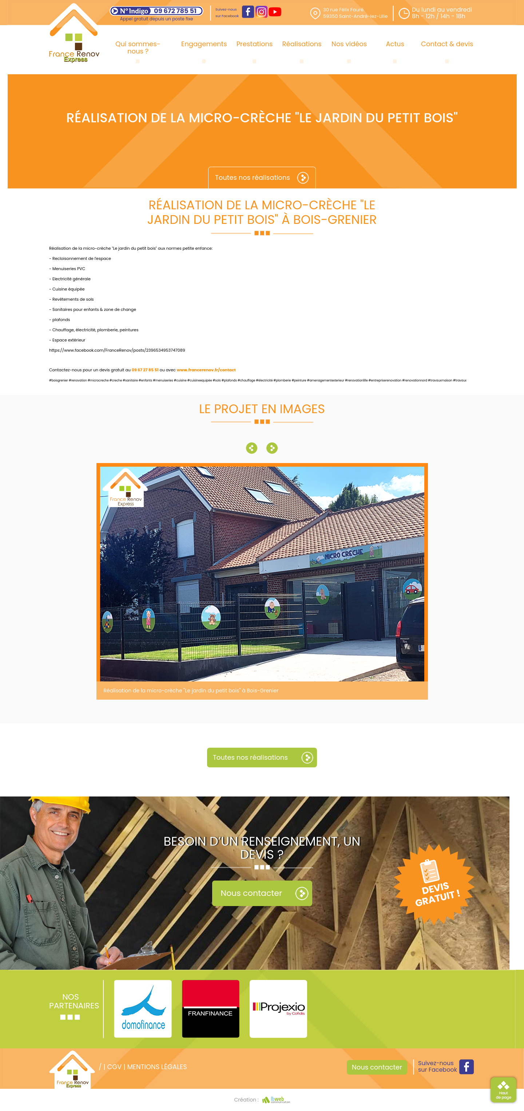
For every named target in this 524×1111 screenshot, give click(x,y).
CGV (114, 1066)
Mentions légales (157, 1066)
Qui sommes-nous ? (137, 47)
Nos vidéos (349, 43)
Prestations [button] (255, 43)
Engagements (204, 43)
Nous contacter (251, 893)
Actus (395, 43)
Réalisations (302, 43)
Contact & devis (447, 43)
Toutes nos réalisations (252, 177)
